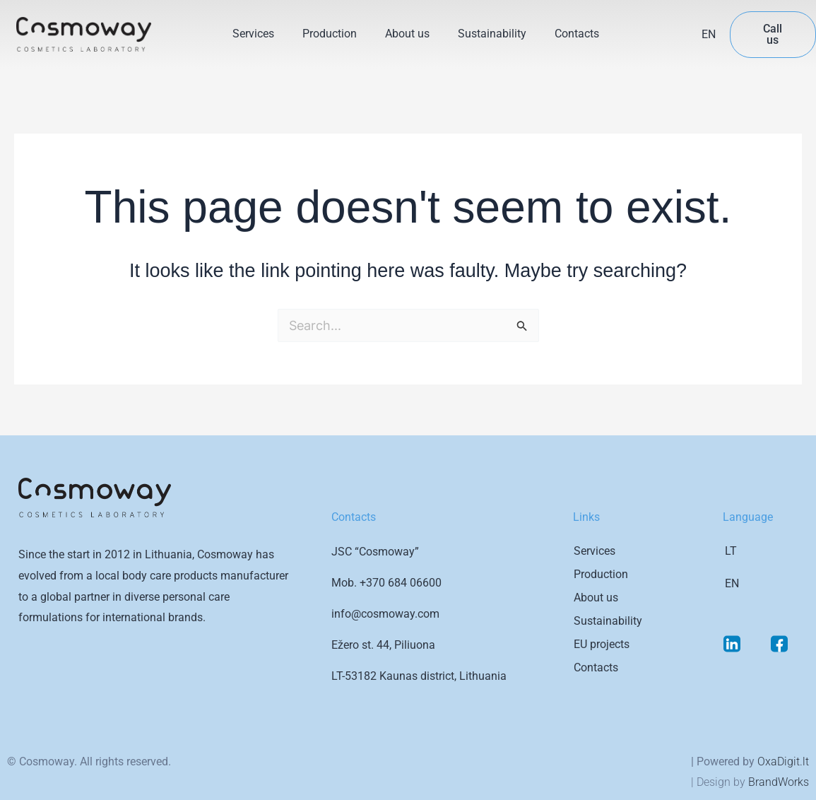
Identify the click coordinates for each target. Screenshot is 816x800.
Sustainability (492, 33)
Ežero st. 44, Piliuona (383, 645)
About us (407, 33)
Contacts (577, 33)
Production (329, 33)
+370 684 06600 (401, 582)
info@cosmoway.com (385, 613)
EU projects (601, 644)
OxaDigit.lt (783, 761)
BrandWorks (778, 782)
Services (253, 33)
